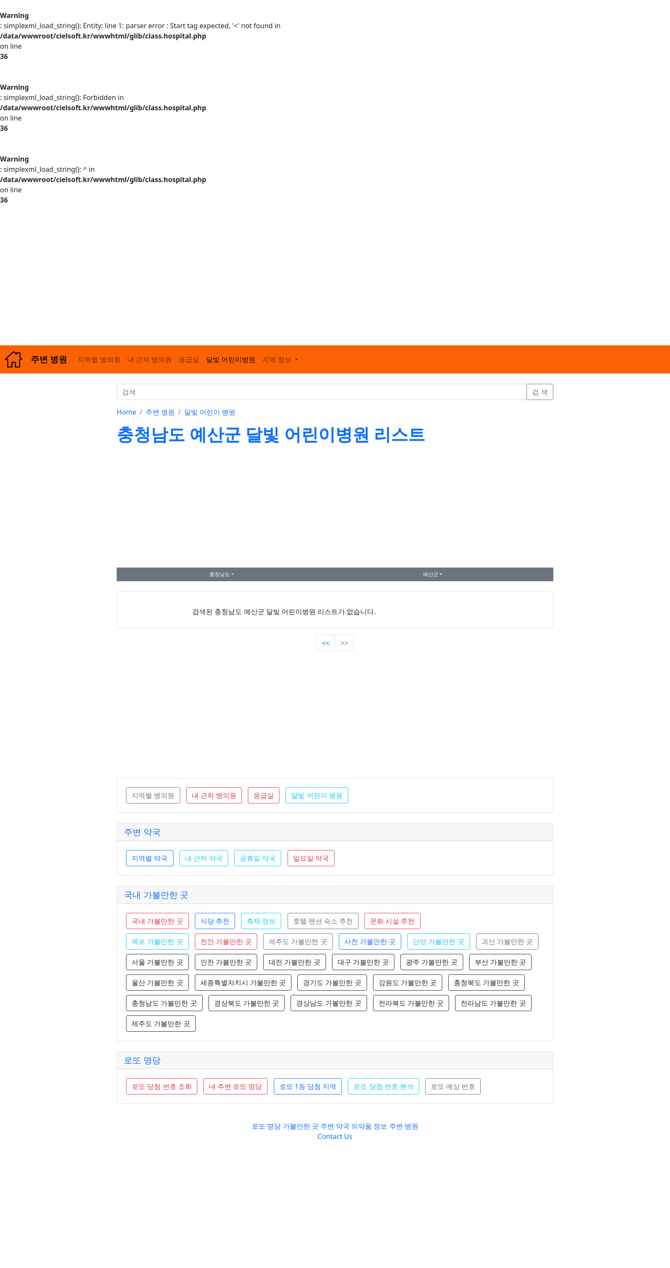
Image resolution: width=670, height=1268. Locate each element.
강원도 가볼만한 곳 (408, 982)
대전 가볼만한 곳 (294, 962)
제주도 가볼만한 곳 (161, 1023)
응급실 (189, 359)
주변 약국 (142, 832)
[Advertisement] (256, 275)
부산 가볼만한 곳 (500, 962)
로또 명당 (142, 1060)
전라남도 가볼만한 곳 (493, 1003)
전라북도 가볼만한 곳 (411, 1003)
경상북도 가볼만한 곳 (246, 1003)
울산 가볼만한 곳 (157, 982)
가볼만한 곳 (301, 1126)
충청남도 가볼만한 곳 (164, 1003)
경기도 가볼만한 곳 (332, 982)
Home (126, 412)
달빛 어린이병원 (231, 359)
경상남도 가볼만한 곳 (328, 1003)
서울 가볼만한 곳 (157, 962)
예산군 (430, 574)
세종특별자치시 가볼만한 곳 (243, 982)
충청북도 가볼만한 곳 (486, 982)
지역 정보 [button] (277, 359)
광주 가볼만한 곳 (431, 962)
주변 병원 (160, 412)
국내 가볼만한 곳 (156, 894)
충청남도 (219, 574)
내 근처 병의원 (149, 359)
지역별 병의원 (98, 359)
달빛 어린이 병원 (209, 412)
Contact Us (334, 1136)
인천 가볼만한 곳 (226, 962)
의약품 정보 (369, 1126)
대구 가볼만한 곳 (363, 962)
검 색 (539, 392)
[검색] (322, 392)
